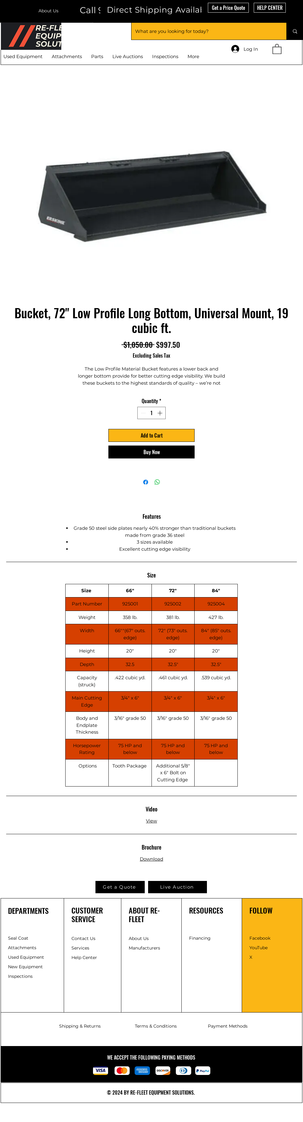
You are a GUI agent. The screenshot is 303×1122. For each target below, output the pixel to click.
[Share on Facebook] (145, 482)
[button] (228, 8)
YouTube (258, 947)
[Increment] (160, 413)
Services (80, 948)
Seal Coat (18, 938)
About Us (48, 11)
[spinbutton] (151, 413)
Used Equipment (26, 957)
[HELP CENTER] (270, 8)
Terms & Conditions (156, 1026)
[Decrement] (142, 413)
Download (151, 859)
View (151, 821)
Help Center (84, 957)
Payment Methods (228, 1026)
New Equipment (26, 966)
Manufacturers (144, 948)
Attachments (22, 947)
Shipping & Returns (80, 1026)
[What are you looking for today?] (204, 31)
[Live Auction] (177, 887)
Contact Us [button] (83, 938)
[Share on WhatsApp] (157, 482)
